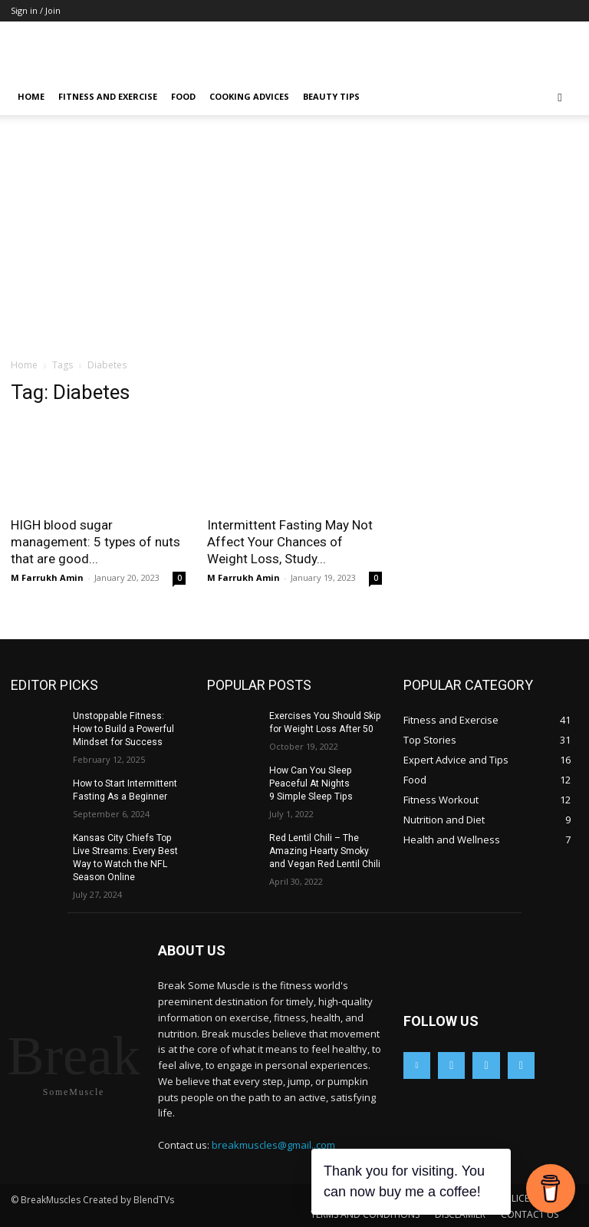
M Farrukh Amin (47, 577)
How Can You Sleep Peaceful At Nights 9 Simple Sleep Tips (309, 782)
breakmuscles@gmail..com (273, 1143)
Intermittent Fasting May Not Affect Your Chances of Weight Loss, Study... (290, 541)
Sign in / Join (36, 10)
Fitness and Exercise (107, 96)
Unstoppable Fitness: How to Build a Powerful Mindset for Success (127, 729)
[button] (559, 97)
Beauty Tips (331, 96)
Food (183, 96)
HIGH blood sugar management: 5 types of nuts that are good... (95, 541)
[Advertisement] (294, 242)
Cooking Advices (249, 96)
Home (31, 96)
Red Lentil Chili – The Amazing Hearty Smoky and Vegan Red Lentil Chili (324, 850)
